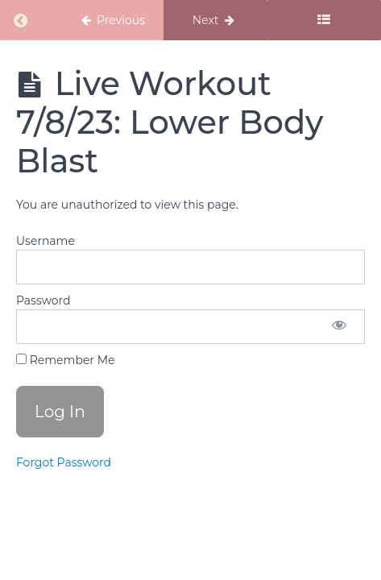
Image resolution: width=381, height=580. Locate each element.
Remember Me (65, 360)
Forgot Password (63, 462)
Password (43, 300)
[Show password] (339, 326)
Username (45, 241)
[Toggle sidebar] (324, 20)
